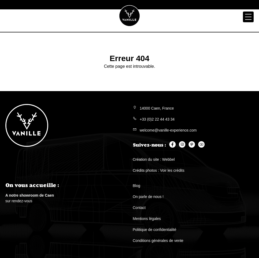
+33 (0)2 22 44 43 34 (157, 119)
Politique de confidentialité (155, 229)
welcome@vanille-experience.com (168, 130)
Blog (136, 186)
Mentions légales (147, 218)
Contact (139, 207)
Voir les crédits (172, 170)
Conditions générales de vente (158, 240)
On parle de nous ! (148, 197)
